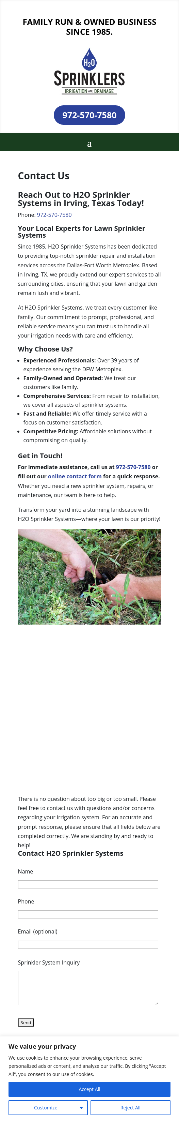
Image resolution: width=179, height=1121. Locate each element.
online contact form (75, 476)
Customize (45, 1107)
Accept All (89, 1089)
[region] (89, 1078)
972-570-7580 (89, 115)
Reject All (130, 1107)
